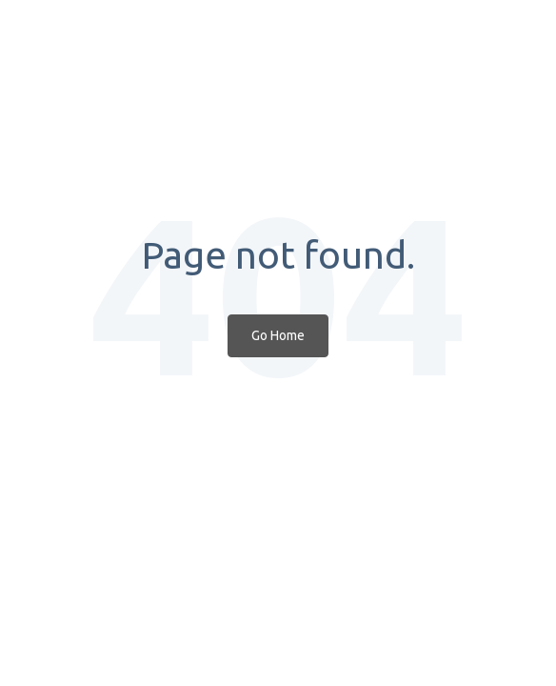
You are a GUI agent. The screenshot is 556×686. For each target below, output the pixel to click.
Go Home (278, 335)
